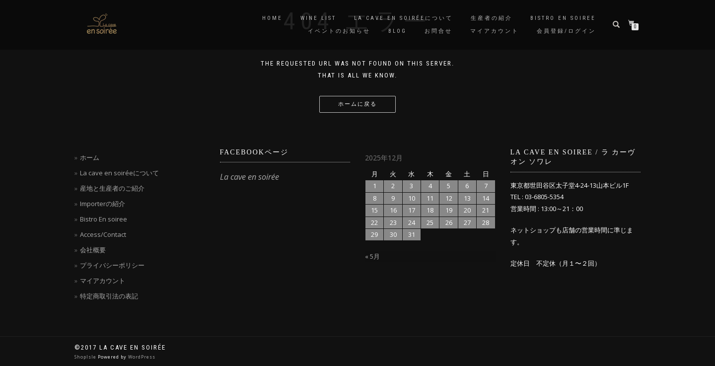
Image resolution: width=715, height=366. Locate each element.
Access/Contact (103, 234)
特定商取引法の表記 (109, 296)
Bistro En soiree (103, 219)
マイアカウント (494, 31)
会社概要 (93, 249)
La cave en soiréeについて (403, 18)
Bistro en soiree (563, 18)
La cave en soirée (249, 176)
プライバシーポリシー (112, 265)
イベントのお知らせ (339, 31)
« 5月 (372, 256)
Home (272, 18)
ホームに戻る (357, 104)
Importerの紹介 (102, 203)
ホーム (89, 157)
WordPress (141, 357)
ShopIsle (86, 357)
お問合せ (438, 31)
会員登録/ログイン (566, 31)
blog (397, 31)
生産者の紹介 (491, 18)
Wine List (318, 18)
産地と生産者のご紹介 (112, 188)
